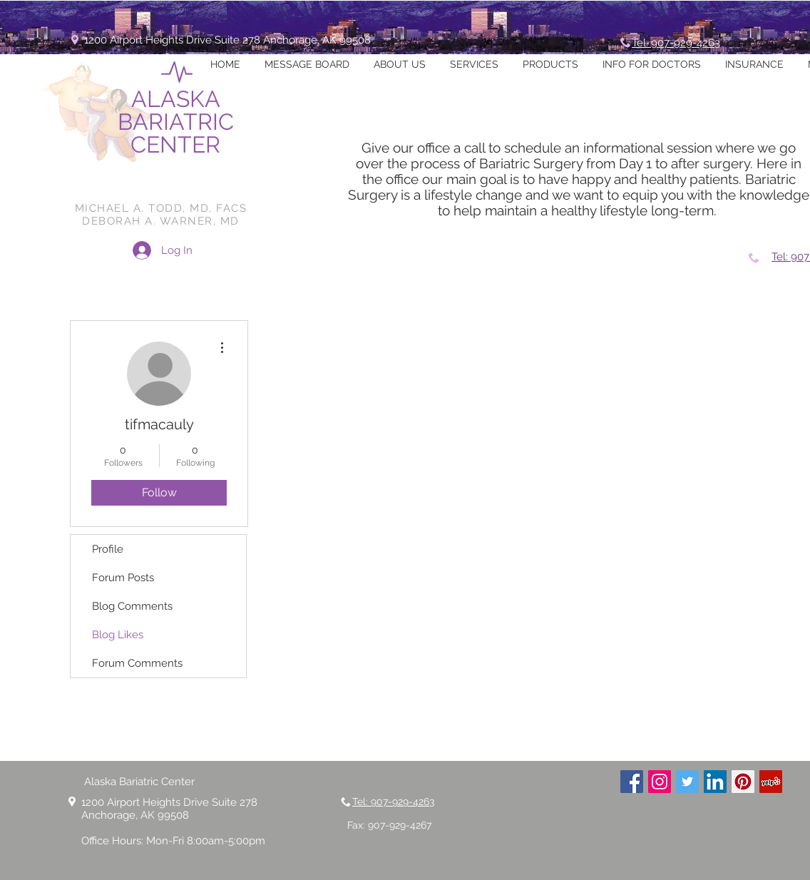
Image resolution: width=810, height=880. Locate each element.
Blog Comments (132, 606)
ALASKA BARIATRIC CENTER (176, 122)
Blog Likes (117, 634)
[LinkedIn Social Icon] (715, 781)
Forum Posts (123, 577)
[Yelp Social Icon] (770, 781)
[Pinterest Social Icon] (743, 781)
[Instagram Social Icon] (659, 781)
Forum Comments (137, 663)
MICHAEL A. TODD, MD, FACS (161, 208)
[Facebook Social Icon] (631, 781)
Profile (107, 549)
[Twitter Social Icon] (687, 781)
